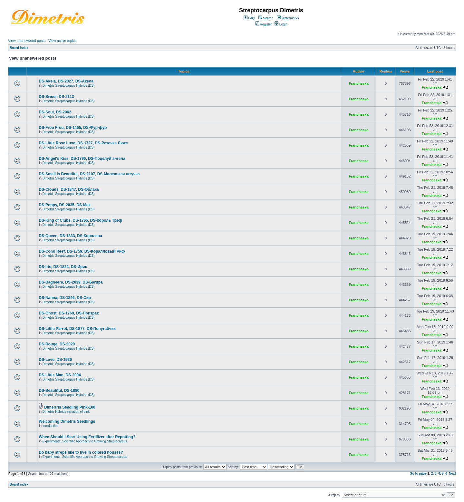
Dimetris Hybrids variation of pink (66, 411)
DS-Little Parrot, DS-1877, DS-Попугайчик (77, 328)
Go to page (418, 473)
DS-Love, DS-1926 (55, 359)
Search (265, 18)
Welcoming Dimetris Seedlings (67, 421)
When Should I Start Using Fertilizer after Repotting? (87, 437)
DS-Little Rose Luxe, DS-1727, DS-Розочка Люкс (83, 143)
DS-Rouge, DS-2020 (57, 344)
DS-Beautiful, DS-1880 (59, 390)
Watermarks (288, 18)
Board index (19, 48)
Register (263, 24)
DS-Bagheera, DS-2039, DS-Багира (70, 282)
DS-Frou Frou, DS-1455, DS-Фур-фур (73, 127)
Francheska (358, 83)
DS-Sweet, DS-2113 (56, 96)
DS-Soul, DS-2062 (55, 112)
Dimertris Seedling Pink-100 (69, 407)
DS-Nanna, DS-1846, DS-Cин (65, 297)
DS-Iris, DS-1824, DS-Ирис (63, 267)
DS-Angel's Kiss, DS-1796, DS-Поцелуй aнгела (82, 158)
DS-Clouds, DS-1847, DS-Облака (69, 189)
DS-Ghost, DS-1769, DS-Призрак (69, 313)
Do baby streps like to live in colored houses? (81, 452)
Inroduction (50, 426)
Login (281, 24)
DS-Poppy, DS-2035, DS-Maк (64, 205)
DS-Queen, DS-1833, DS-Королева (70, 236)
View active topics (62, 41)
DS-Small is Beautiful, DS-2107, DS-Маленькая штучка (89, 174)
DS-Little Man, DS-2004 (60, 375)
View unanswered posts (26, 41)
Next (452, 473)
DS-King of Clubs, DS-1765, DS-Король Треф (80, 220)
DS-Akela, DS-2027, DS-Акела (66, 81)
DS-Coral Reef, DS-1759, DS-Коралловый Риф (82, 251)
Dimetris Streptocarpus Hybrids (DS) (69, 85)
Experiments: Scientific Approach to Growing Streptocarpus (85, 441)
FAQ (249, 18)
